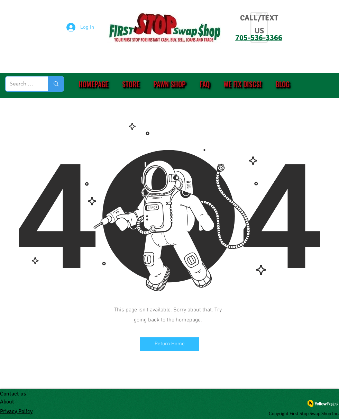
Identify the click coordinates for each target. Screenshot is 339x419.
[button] (130, 84)
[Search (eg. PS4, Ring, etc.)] (22, 83)
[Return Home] (169, 344)
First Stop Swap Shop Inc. (314, 413)
